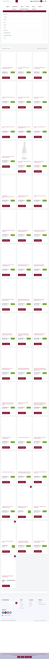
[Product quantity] (3, 83)
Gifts (20, 6)
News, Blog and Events (21, 9)
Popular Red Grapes (7, 35)
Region (5, 22)
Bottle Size (5, 32)
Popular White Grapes (7, 38)
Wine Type (5, 16)
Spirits (29, 6)
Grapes (5, 27)
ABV (4, 40)
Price (5, 30)
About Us (40, 6)
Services (34, 6)
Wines (8, 6)
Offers (24, 6)
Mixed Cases (13, 6)
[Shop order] (42, 51)
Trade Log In (30, 9)
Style (5, 24)
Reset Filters (24, 13)
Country (5, 19)
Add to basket (6, 85)
